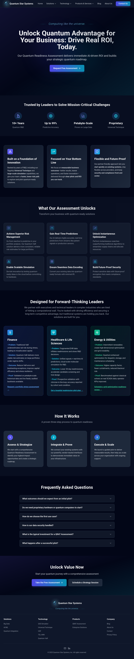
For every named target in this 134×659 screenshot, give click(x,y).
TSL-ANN (41, 635)
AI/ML (6, 627)
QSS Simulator (43, 624)
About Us (108, 4)
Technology (43, 619)
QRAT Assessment (79, 624)
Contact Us (123, 4)
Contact (110, 631)
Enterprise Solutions (80, 627)
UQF (39, 631)
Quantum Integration (11, 631)
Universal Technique (45, 627)
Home (40, 4)
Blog (99, 4)
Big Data (7, 624)
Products (76, 619)
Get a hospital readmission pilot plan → (67, 390)
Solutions (7, 619)
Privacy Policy (112, 635)
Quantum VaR (43, 638)
